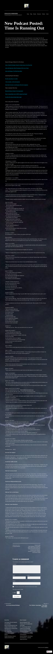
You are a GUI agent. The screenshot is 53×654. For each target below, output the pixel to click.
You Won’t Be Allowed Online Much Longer (13, 97)
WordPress (46, 647)
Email (28, 575)
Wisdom (39, 552)
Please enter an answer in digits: (18, 589)
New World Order (33, 548)
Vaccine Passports (35, 552)
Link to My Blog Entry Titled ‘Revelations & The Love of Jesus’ (17, 68)
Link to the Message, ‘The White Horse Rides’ (13, 71)
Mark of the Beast (36, 547)
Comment (15, 564)
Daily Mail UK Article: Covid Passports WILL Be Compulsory (16, 84)
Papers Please (38, 548)
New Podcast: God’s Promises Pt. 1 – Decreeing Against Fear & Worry (26, 638)
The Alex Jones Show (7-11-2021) (11, 78)
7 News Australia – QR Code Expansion (12, 81)
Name (14, 575)
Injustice (32, 547)
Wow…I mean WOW (8, 631)
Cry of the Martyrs (37, 546)
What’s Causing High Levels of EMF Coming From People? (16, 94)
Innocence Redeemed (11, 13)
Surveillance (38, 551)
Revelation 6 (34, 551)
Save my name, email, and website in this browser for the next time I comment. (25, 586)
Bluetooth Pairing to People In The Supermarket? (14, 90)
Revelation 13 (30, 551)
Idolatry (29, 547)
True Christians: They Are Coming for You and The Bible (26, 624)
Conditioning (32, 546)
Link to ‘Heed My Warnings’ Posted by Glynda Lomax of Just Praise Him (18, 65)
